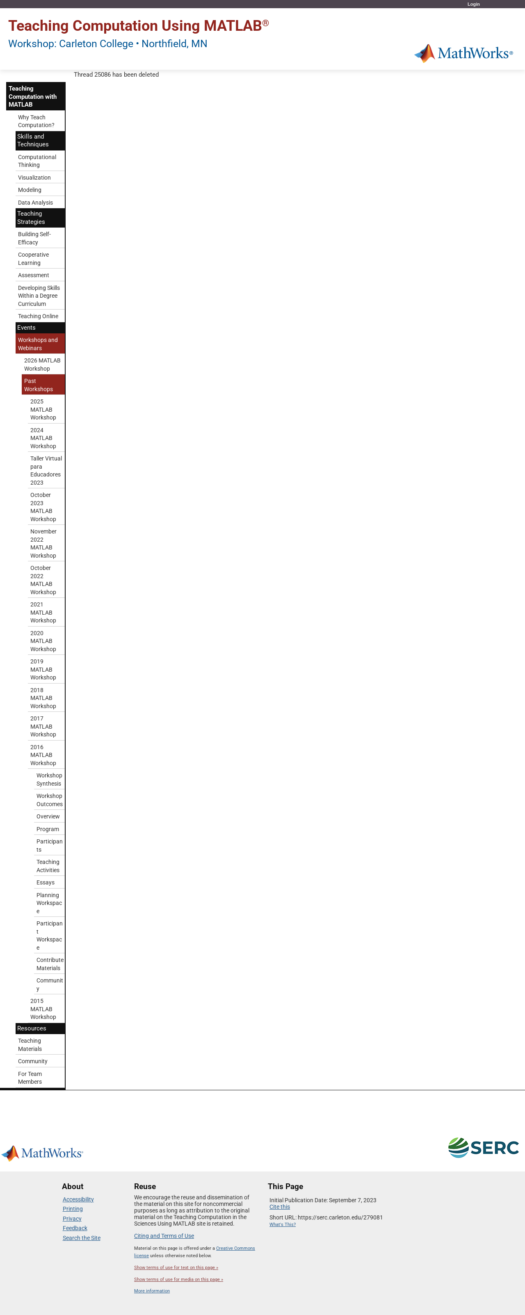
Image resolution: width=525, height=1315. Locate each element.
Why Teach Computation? (36, 121)
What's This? (282, 1224)
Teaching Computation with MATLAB (33, 96)
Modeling (29, 190)
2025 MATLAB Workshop (43, 409)
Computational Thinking (37, 161)
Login (474, 4)
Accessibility (78, 1199)
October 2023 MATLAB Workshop (43, 507)
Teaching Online (38, 316)
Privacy (72, 1218)
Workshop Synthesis (49, 779)
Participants (50, 845)
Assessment (33, 275)
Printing (73, 1209)
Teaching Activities (48, 866)
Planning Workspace (49, 903)
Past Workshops (38, 385)
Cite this (279, 1206)
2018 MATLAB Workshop (43, 698)
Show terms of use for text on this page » (176, 1267)
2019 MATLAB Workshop (43, 669)
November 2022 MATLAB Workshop (43, 543)
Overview (48, 816)
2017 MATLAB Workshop (43, 726)
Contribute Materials (50, 964)
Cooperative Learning (33, 258)
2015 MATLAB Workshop (43, 1009)
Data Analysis (35, 202)
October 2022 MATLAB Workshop (43, 580)
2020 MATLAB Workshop (43, 641)
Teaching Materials (30, 1044)
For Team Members (30, 1078)
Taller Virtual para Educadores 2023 (46, 470)
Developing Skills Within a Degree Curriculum (39, 296)
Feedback (75, 1228)
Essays (46, 882)
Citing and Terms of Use (164, 1236)
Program (48, 829)
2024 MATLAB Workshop (43, 438)
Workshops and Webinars (38, 344)
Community (50, 984)
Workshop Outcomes (50, 800)
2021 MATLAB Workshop (43, 612)
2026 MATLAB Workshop (42, 364)
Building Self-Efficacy (34, 238)
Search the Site (81, 1238)
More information (152, 1291)
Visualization (34, 177)
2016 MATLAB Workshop (43, 755)
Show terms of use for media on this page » (178, 1279)
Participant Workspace (50, 935)
